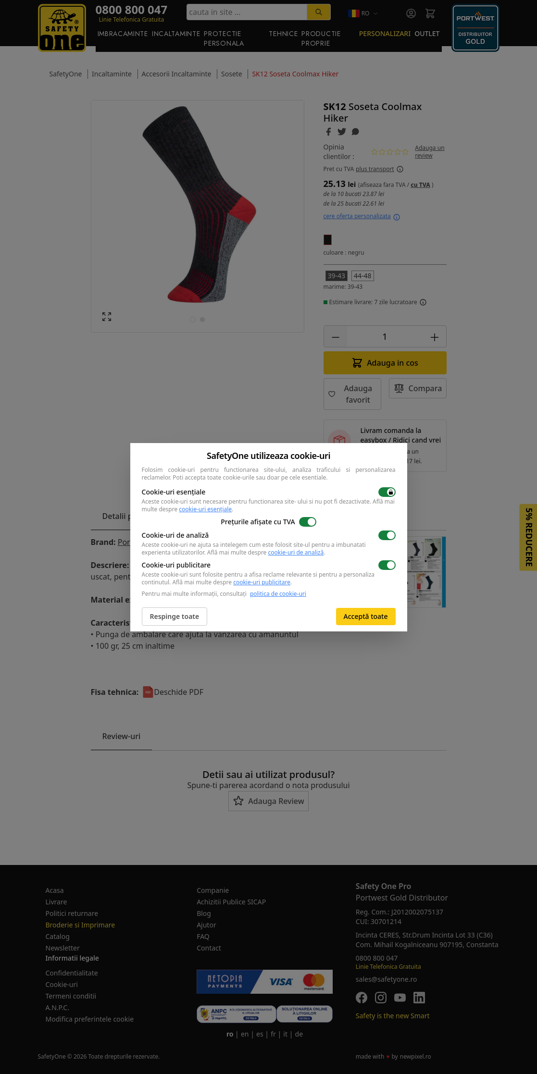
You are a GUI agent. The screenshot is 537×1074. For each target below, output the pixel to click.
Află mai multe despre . (266, 552)
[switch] (387, 492)
